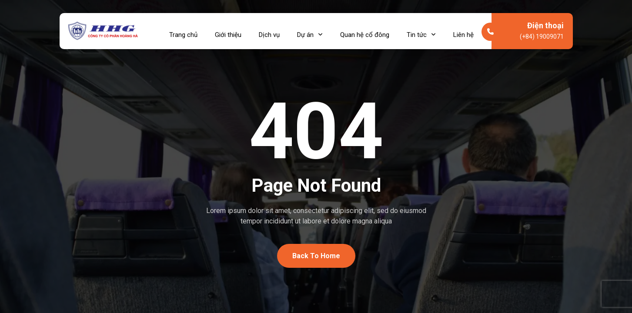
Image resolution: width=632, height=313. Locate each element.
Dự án (310, 31)
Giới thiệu (228, 31)
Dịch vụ (269, 31)
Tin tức (421, 31)
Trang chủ (183, 31)
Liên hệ (463, 31)
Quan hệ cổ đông (364, 31)
